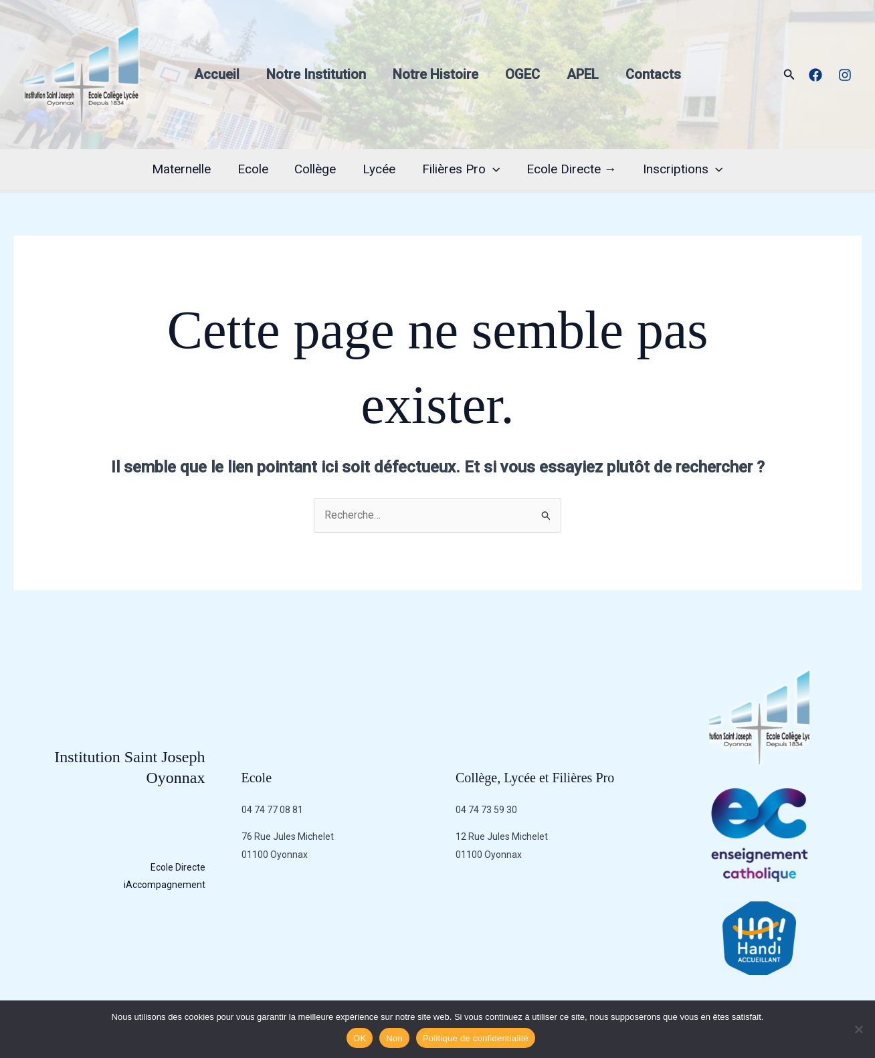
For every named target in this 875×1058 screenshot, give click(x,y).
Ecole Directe (178, 867)
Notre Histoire (435, 74)
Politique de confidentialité (475, 1038)
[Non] (858, 1029)
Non (394, 1038)
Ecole (254, 169)
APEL (583, 74)
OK (359, 1038)
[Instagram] (845, 75)
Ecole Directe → (569, 169)
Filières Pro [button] (459, 169)
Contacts (653, 74)
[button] (789, 74)
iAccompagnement (164, 884)
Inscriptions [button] (680, 169)
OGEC (522, 74)
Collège (316, 169)
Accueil (216, 74)
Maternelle (184, 169)
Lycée (379, 169)
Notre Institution (316, 74)
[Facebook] (815, 75)
